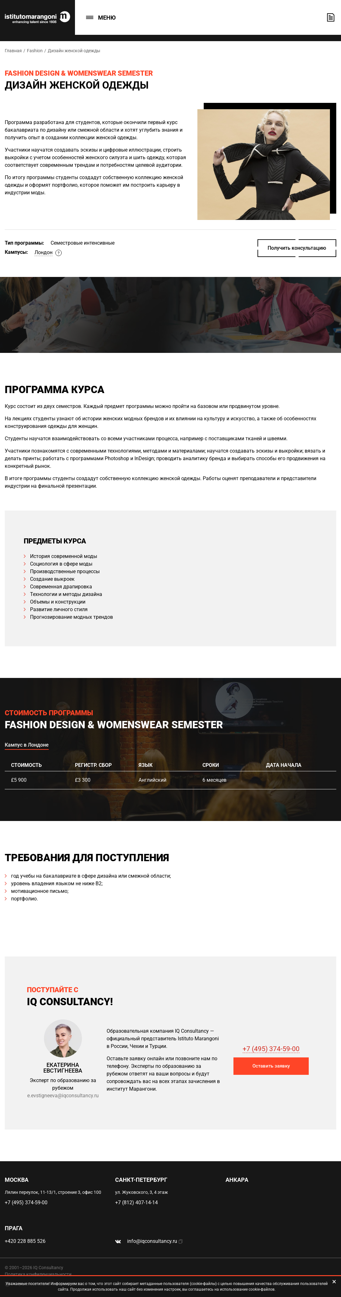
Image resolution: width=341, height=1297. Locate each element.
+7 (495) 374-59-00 (271, 1049)
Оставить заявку (330, 17)
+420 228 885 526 (25, 1241)
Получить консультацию (297, 248)
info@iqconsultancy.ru (152, 1241)
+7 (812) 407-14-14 (136, 1203)
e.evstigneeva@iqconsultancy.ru (63, 1096)
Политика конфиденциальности (38, 1274)
